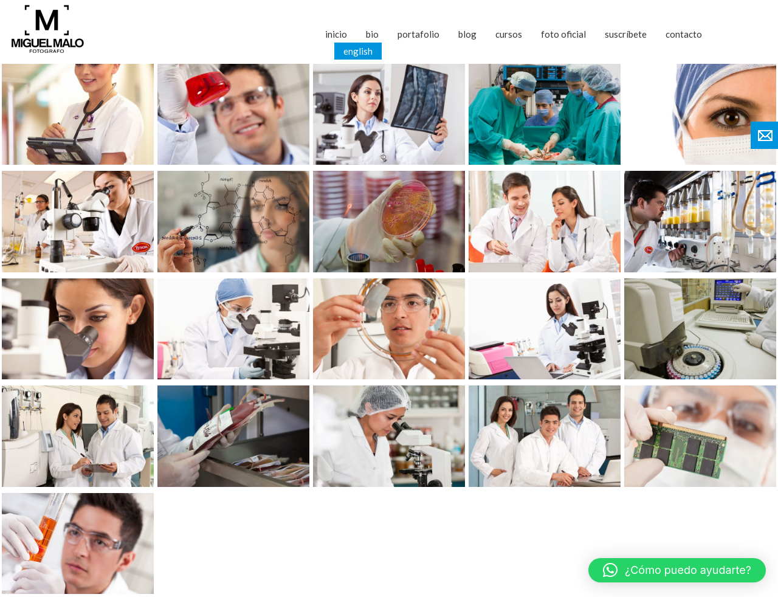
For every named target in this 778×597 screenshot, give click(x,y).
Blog (467, 34)
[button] (677, 570)
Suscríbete (626, 34)
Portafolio (418, 34)
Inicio (336, 34)
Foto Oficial (563, 34)
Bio (372, 34)
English (358, 51)
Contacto (684, 34)
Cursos (508, 34)
